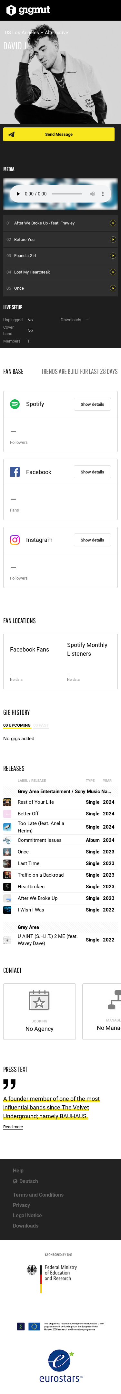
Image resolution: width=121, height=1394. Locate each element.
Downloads (25, 1226)
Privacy (21, 1205)
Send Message (59, 134)
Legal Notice (27, 1215)
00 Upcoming (17, 725)
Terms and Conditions (38, 1195)
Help (18, 1171)
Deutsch (28, 1181)
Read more (13, 1126)
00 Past (41, 725)
